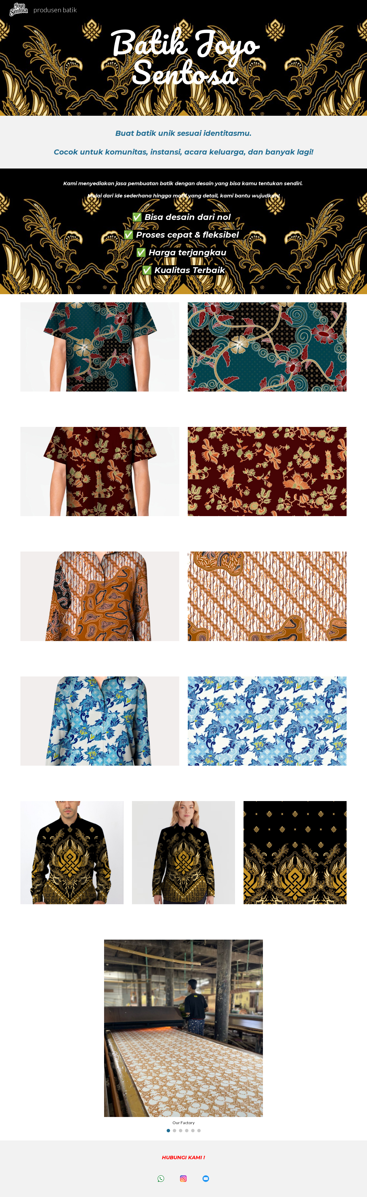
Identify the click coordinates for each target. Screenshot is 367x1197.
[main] (183, 58)
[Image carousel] (183, 1036)
